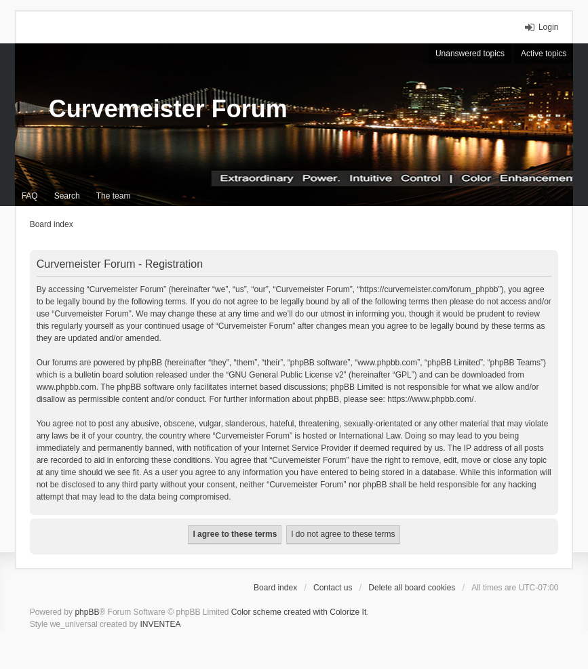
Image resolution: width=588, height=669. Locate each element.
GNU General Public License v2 (286, 375)
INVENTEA (160, 624)
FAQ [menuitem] (30, 196)
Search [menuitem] (67, 196)
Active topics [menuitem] (543, 53)
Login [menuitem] (548, 27)
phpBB (87, 612)
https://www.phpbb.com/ (430, 399)
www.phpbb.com (66, 387)
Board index (275, 587)
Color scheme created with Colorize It (298, 612)
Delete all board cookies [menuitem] (411, 587)
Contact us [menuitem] (332, 587)
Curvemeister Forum (168, 109)
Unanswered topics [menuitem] (470, 53)
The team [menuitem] (113, 196)
